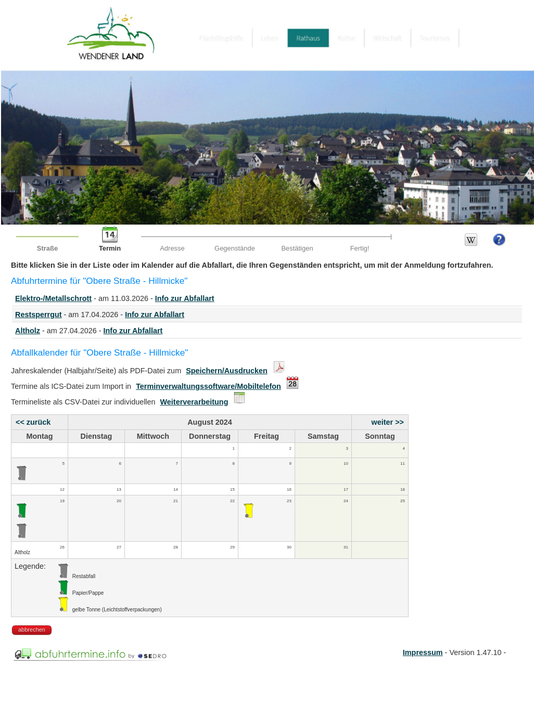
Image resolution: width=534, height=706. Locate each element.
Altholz (27, 330)
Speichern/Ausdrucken (227, 371)
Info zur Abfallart (184, 298)
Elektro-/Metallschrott (53, 298)
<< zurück (33, 422)
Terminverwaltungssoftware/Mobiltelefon (208, 386)
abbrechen (31, 629)
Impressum (423, 652)
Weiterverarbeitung (194, 402)
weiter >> (388, 422)
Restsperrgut (38, 314)
